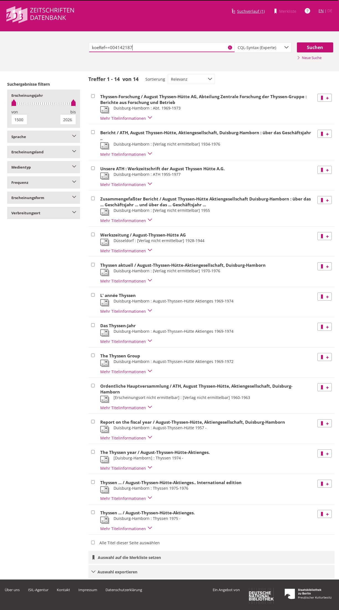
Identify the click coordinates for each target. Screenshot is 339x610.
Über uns (12, 589)
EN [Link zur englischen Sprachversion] (321, 10)
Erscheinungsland (43, 151)
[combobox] (263, 47)
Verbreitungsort (43, 212)
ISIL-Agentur (38, 589)
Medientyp (43, 167)
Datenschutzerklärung (124, 589)
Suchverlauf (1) (251, 11)
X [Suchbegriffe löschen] (230, 47)
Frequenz (43, 182)
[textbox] (162, 47)
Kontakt (63, 589)
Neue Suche (309, 57)
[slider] (43, 103)
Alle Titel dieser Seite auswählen (129, 542)
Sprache (43, 136)
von (14, 112)
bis (73, 112)
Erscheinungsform (43, 197)
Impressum (87, 589)
